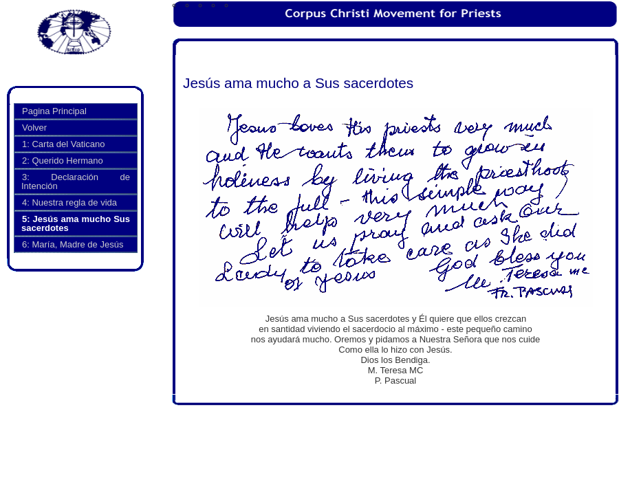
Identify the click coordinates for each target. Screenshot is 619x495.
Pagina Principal (54, 111)
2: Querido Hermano (62, 160)
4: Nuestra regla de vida (69, 202)
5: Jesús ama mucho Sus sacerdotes (75, 223)
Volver (34, 127)
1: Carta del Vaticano (63, 144)
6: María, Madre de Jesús (72, 244)
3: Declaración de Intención (75, 181)
